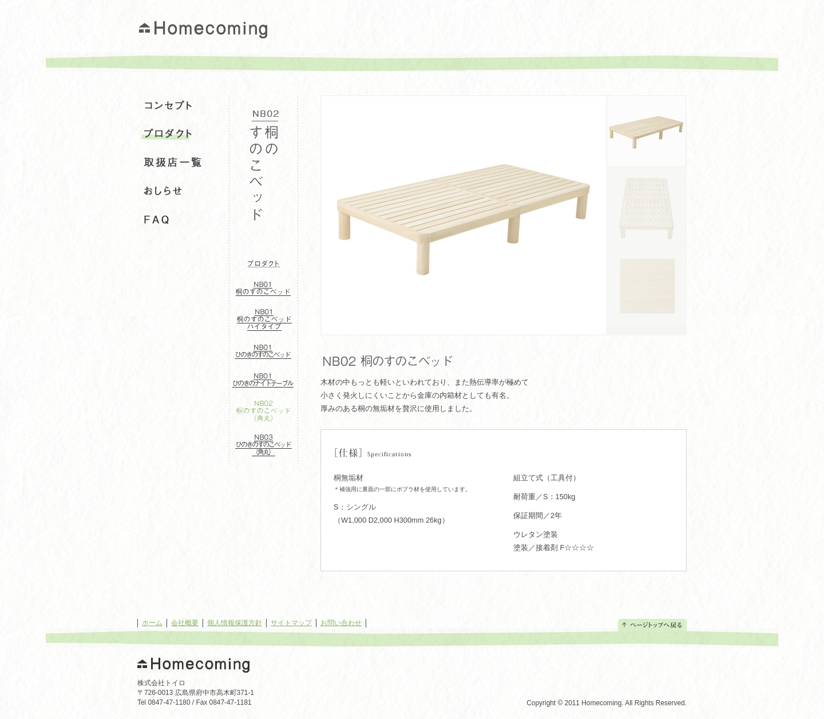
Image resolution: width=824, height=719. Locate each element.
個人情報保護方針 (234, 623)
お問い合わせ (341, 623)
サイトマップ (291, 623)
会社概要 (185, 623)
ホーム (152, 623)
